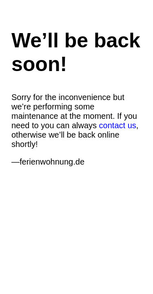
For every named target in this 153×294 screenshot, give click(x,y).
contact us (117, 125)
